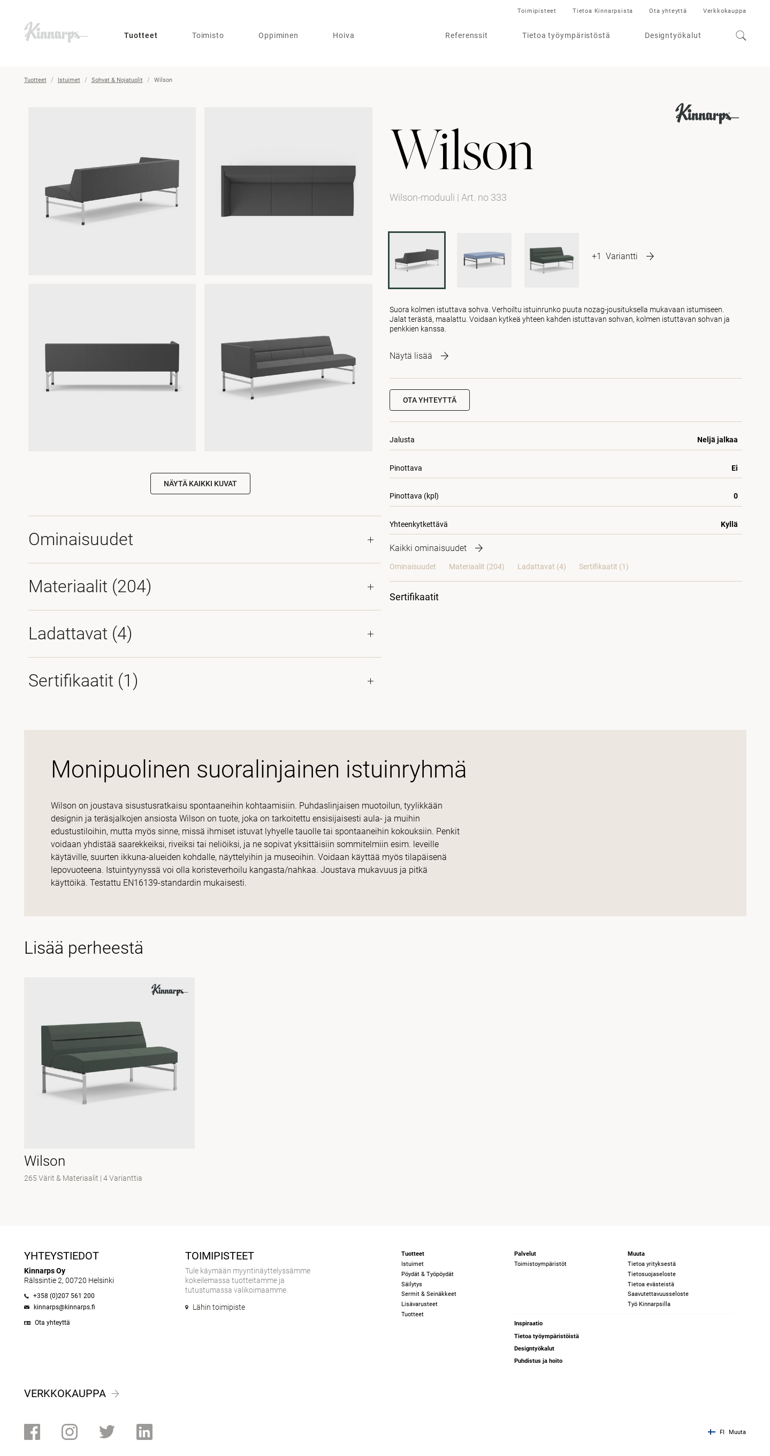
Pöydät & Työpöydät (427, 1274)
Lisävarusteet (419, 1304)
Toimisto (208, 35)
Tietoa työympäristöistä (546, 1336)
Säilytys (411, 1284)
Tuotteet (141, 35)
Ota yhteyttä (668, 10)
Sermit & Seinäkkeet (428, 1294)
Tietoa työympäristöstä (566, 35)
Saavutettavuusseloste (658, 1294)
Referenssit (466, 35)
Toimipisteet (536, 10)
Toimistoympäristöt (540, 1264)
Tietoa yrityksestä (652, 1264)
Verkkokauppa (724, 10)
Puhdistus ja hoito (538, 1360)
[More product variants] (623, 256)
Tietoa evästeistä (651, 1284)
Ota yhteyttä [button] (429, 400)
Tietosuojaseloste (652, 1274)
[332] (551, 260)
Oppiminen (278, 35)
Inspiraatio (528, 1323)
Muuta (737, 1432)
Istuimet (69, 80)
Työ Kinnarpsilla (649, 1304)
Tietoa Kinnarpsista (603, 10)
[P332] (484, 260)
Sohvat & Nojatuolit (117, 80)
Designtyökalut (673, 35)
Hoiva (344, 35)
